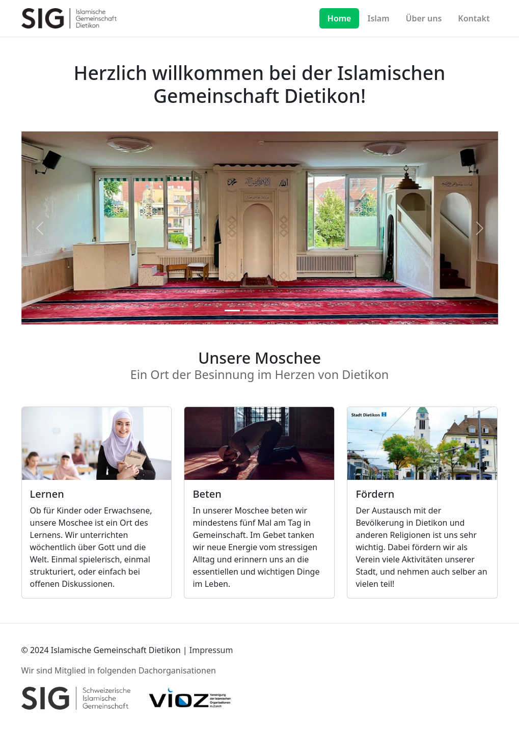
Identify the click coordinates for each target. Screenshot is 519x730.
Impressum (211, 650)
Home (339, 18)
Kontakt (473, 18)
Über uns (424, 18)
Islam (378, 18)
